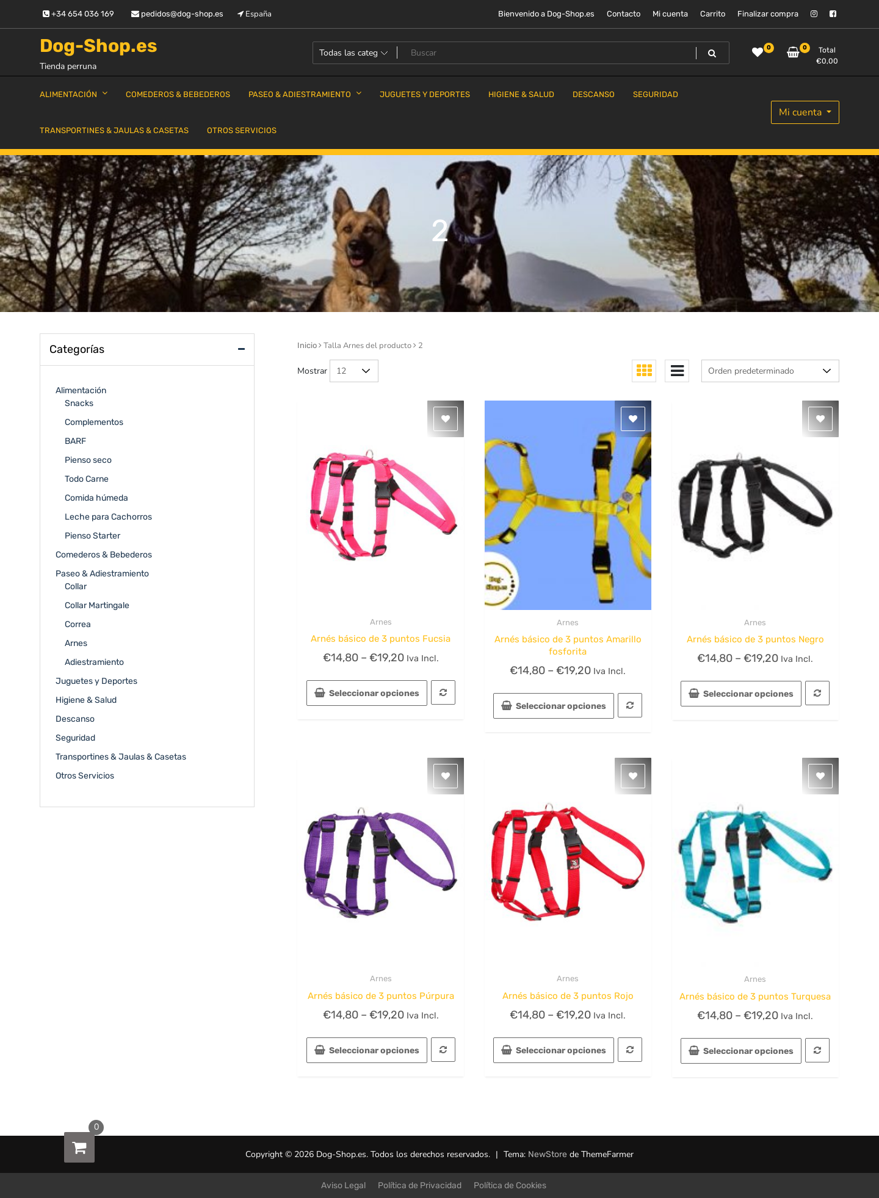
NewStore (547, 1154)
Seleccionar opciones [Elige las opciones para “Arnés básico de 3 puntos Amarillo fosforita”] (561, 706)
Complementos (94, 422)
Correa (78, 624)
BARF (75, 441)
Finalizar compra (767, 13)
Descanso (75, 719)
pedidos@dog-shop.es (177, 13)
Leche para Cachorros (108, 517)
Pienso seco (88, 460)
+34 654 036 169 (78, 13)
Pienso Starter (92, 536)
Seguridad (75, 738)
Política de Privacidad (419, 1185)
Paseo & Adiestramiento (102, 573)
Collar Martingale (97, 605)
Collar (76, 586)
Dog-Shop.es (98, 46)
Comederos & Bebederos (104, 555)
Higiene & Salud (86, 700)
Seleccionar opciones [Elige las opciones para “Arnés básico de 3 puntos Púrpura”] (374, 1050)
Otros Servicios (85, 776)
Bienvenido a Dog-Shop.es (546, 13)
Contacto (623, 13)
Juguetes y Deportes (96, 681)
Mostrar (312, 371)
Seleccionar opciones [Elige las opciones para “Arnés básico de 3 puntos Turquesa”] (748, 1051)
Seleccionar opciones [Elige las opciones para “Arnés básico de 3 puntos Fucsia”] (374, 693)
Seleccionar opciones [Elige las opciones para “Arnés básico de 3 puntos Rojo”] (561, 1050)
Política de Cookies (510, 1185)
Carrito (712, 13)
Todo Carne (87, 479)
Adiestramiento (94, 662)
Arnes (381, 621)
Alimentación (81, 390)
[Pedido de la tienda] (770, 371)
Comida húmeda (96, 498)
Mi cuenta (670, 13)
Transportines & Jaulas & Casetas (121, 757)
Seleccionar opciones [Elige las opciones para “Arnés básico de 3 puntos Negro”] (748, 694)
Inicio (307, 345)
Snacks (79, 403)
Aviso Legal (343, 1185)
